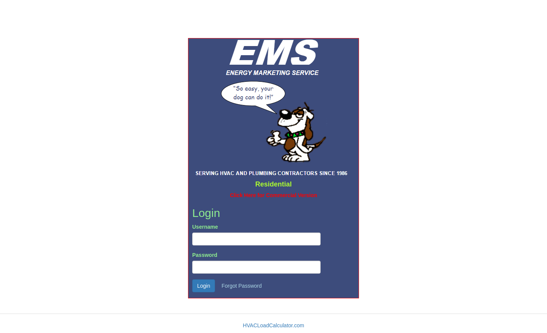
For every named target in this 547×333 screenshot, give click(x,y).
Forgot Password (241, 286)
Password (204, 255)
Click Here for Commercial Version (273, 195)
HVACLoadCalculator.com (273, 325)
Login (203, 286)
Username (205, 227)
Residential (273, 184)
